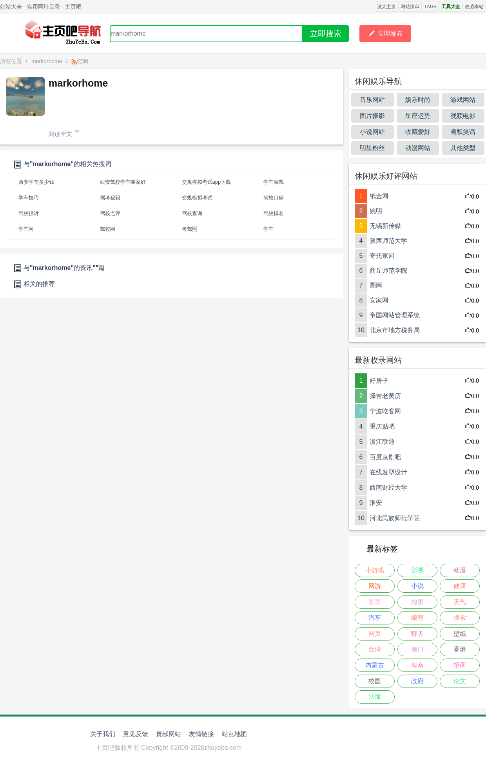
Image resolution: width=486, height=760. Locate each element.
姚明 (376, 211)
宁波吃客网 (385, 411)
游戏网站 (462, 99)
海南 (417, 665)
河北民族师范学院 (395, 518)
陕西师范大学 (388, 240)
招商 (459, 665)
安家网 (379, 300)
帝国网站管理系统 (395, 315)
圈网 (376, 285)
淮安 (376, 502)
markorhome (46, 61)
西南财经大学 (388, 487)
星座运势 (417, 115)
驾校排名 (273, 213)
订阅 (79, 61)
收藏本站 (474, 6)
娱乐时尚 (417, 99)
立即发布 (385, 33)
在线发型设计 (388, 472)
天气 (459, 602)
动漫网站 (417, 148)
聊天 (417, 633)
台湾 (374, 649)
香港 (459, 649)
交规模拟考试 (197, 198)
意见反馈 (135, 734)
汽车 (374, 617)
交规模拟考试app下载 (206, 182)
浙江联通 (382, 441)
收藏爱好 (417, 131)
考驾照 (189, 229)
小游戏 (374, 570)
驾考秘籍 (110, 198)
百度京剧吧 (385, 457)
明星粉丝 (372, 148)
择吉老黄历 (385, 396)
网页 (374, 633)
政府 (417, 681)
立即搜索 (325, 33)
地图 (417, 602)
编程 (417, 617)
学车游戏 (273, 182)
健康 (459, 586)
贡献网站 (168, 734)
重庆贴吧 (382, 426)
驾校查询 (192, 213)
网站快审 (410, 6)
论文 (459, 681)
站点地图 (234, 734)
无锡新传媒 (385, 226)
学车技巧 (28, 198)
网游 (374, 586)
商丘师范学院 (388, 270)
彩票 (374, 602)
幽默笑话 (462, 131)
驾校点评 (110, 213)
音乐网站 (372, 99)
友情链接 (201, 734)
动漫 (459, 570)
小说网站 (372, 131)
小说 (417, 586)
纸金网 (379, 196)
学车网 (26, 229)
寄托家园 (382, 255)
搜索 (459, 617)
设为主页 (386, 6)
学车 (268, 229)
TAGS (430, 6)
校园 (374, 681)
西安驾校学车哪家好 (123, 182)
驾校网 (107, 229)
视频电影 (462, 115)
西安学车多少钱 (36, 182)
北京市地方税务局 (395, 330)
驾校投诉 (28, 213)
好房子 (379, 380)
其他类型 (462, 148)
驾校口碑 (273, 198)
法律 (374, 696)
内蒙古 (374, 665)
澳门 (417, 649)
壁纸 (459, 633)
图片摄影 (372, 115)
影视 (417, 570)
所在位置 (11, 61)
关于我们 (102, 734)
